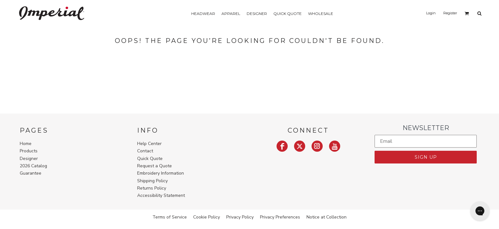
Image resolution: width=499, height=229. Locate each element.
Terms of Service (169, 217)
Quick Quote (150, 159)
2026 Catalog (33, 166)
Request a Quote (154, 166)
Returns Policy (151, 188)
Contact (145, 151)
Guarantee (30, 173)
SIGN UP (426, 157)
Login (431, 13)
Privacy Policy (240, 217)
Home (26, 144)
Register (450, 13)
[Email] (426, 141)
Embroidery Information (160, 173)
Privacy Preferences (280, 217)
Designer (29, 159)
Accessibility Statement (161, 195)
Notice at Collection (326, 217)
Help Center (149, 144)
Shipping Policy (152, 181)
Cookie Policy (206, 217)
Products (29, 151)
